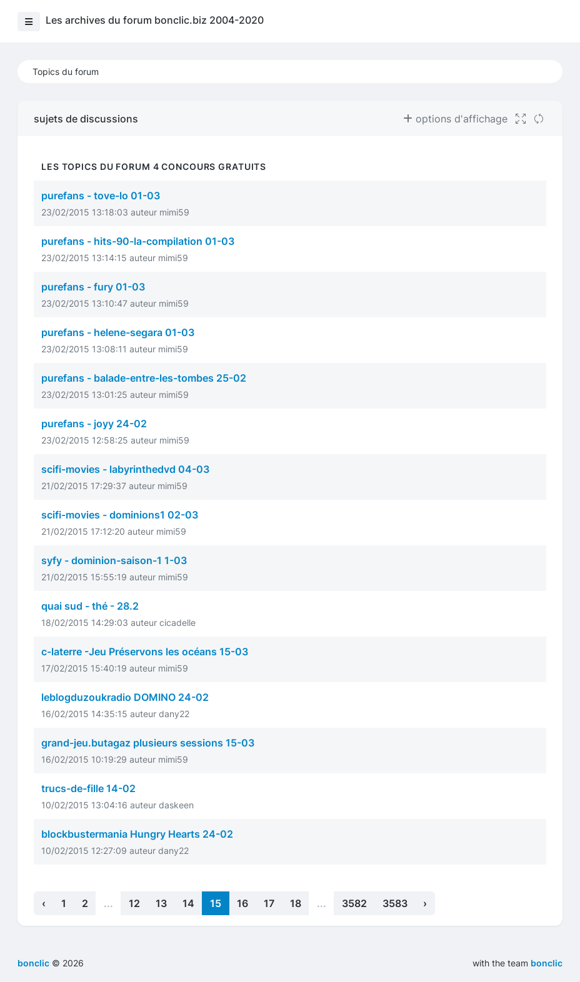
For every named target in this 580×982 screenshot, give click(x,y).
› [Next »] (425, 903)
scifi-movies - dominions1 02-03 (119, 514)
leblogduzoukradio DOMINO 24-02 (125, 697)
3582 (354, 903)
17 (269, 903)
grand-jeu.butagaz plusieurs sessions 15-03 (147, 742)
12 (134, 903)
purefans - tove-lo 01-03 (100, 195)
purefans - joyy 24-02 (94, 423)
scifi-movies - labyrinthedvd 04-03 (125, 469)
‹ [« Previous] (44, 903)
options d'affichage (455, 118)
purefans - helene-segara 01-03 (117, 332)
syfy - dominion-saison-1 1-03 (114, 560)
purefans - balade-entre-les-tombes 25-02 (143, 378)
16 (242, 903)
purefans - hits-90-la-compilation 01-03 (137, 241)
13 (161, 903)
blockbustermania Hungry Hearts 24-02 (137, 834)
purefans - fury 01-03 (93, 286)
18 (295, 903)
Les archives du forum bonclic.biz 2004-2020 (155, 20)
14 (188, 903)
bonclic (546, 963)
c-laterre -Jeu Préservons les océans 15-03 (144, 651)
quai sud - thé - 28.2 (90, 606)
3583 (395, 903)
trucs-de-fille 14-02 (88, 788)
